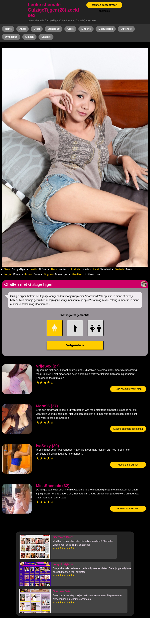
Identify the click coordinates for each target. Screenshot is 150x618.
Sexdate (46, 36)
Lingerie (86, 29)
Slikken (29, 36)
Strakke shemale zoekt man (128, 428)
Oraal (37, 29)
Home (8, 29)
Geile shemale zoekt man (127, 389)
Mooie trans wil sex (128, 464)
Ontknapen (11, 36)
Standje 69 (54, 29)
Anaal (22, 29)
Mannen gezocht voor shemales (104, 8)
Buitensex (126, 29)
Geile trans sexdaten (128, 508)
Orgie (70, 29)
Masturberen (106, 29)
